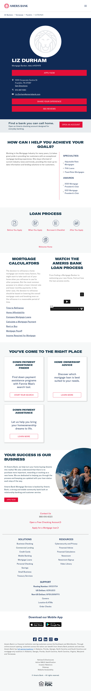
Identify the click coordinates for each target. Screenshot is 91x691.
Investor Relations (45, 665)
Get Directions (21, 86)
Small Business (24, 572)
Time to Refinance (15, 307)
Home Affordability (15, 312)
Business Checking (25, 543)
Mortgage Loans (25, 560)
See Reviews (49, 109)
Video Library (66, 564)
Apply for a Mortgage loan (45, 527)
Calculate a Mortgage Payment (21, 321)
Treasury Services (25, 576)
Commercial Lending (25, 548)
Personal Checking (25, 564)
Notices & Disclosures (45, 660)
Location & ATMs (45, 602)
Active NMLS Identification (45, 662)
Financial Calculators (66, 552)
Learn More (67, 395)
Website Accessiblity (45, 670)
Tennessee (19, 15)
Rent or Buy (11, 326)
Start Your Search (24, 395)
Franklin (29, 15)
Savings (25, 568)
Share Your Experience (49, 101)
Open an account (71, 124)
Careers (45, 598)
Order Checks (45, 606)
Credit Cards (24, 552)
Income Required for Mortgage (21, 335)
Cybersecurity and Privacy (66, 543)
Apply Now (49, 73)
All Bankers (8, 15)
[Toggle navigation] (85, 6)
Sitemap (45, 667)
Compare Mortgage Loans (18, 317)
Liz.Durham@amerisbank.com (27, 94)
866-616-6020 (45, 516)
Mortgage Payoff (14, 331)
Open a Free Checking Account (45, 522)
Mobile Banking (25, 556)
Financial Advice (66, 548)
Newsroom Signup (66, 560)
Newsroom (66, 556)
